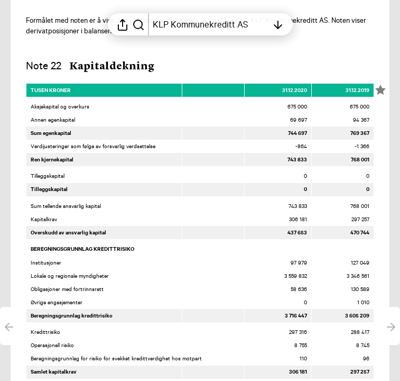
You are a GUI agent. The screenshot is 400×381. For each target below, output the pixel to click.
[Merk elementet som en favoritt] (380, 90)
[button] (99, 66)
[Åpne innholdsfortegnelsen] (210, 24)
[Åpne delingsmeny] (122, 24)
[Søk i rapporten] (138, 24)
